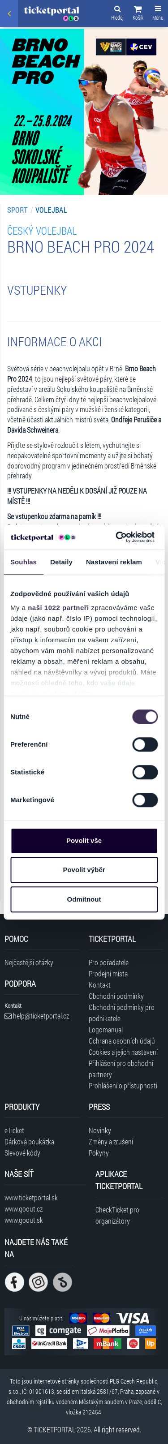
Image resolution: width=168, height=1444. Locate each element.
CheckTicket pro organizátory (117, 1215)
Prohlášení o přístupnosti (123, 1085)
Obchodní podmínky (116, 996)
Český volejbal (42, 230)
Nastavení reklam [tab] (114, 562)
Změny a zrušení (111, 1141)
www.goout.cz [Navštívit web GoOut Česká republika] (23, 1208)
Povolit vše (84, 840)
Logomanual (106, 1029)
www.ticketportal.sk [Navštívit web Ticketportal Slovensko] (31, 1197)
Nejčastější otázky (28, 962)
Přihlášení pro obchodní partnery (121, 1068)
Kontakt (100, 984)
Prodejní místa (108, 973)
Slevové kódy (22, 1152)
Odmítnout (84, 899)
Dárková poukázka (29, 1141)
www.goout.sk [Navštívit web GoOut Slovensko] (23, 1220)
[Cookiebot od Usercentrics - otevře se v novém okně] (117, 537)
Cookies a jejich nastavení (123, 1052)
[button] (138, 14)
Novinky (100, 1130)
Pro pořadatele (109, 962)
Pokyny (99, 1152)
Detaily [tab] (61, 562)
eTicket (14, 1130)
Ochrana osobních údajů (122, 1040)
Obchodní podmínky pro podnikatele (122, 1012)
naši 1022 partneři (58, 607)
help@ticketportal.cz (36, 1015)
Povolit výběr (84, 869)
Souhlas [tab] (23, 562)
